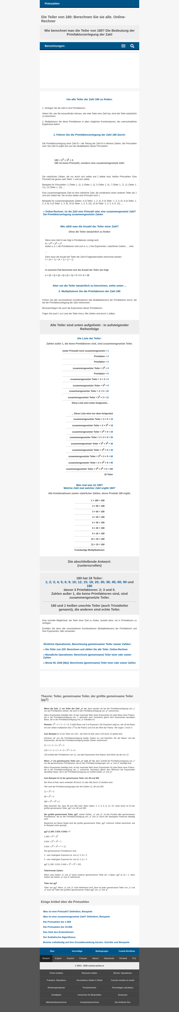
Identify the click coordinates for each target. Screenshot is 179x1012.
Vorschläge (77, 951)
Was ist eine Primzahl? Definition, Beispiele (67, 911)
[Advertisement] (89, 70)
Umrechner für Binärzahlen (89, 995)
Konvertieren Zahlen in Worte (89, 980)
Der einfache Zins (122, 1002)
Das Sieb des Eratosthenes (58, 932)
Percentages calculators (122, 988)
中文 (134, 958)
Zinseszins (122, 995)
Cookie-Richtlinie (127, 951)
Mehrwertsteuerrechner (56, 1002)
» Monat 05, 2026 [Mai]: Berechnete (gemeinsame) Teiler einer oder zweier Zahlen (89, 662)
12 (107, 397)
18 (112, 425)
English (58, 958)
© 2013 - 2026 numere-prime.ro (89, 966)
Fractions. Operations (56, 980)
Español (70, 958)
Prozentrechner (89, 988)
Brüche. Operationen (122, 973)
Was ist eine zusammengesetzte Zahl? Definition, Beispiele (76, 916)
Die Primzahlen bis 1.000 (57, 922)
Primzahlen (52, 3)
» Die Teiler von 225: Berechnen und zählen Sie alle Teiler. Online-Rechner (85, 649)
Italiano (95, 958)
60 (112, 456)
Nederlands (109, 958)
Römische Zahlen (89, 973)
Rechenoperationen (56, 988)
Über (52, 951)
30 (112, 437)
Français (83, 958)
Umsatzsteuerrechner (89, 1002)
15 (112, 419)
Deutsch (46, 958)
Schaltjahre (56, 995)
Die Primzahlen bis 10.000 (57, 927)
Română (123, 958)
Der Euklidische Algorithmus (59, 937)
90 (112, 462)
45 (112, 450)
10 (107, 391)
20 (112, 431)
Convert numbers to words (122, 980)
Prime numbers (56, 973)
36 (112, 443)
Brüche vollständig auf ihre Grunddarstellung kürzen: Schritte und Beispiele (86, 942)
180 (111, 469)
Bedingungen (102, 951)
